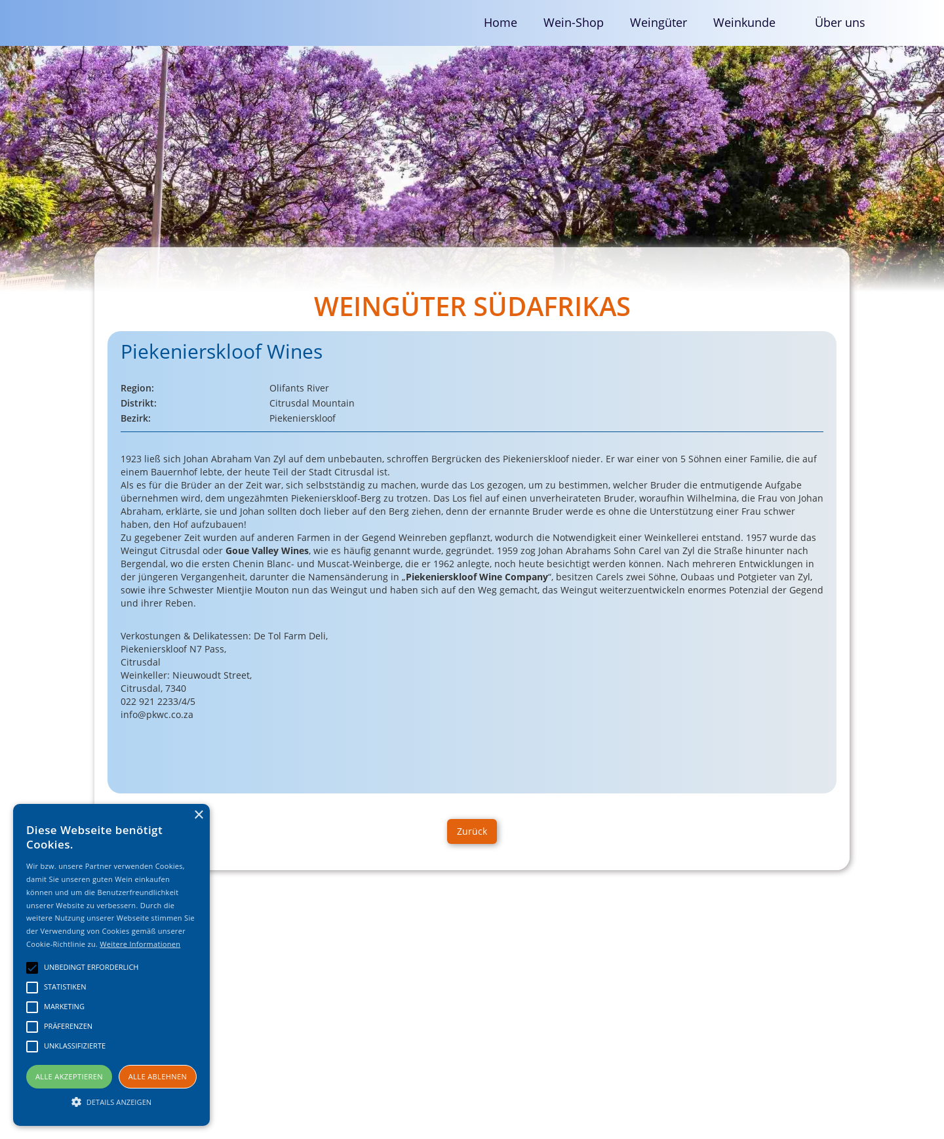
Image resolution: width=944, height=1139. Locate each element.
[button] (751, 22)
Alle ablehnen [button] (157, 1076)
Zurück (472, 831)
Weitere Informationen (140, 944)
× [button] (198, 815)
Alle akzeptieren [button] (69, 1076)
